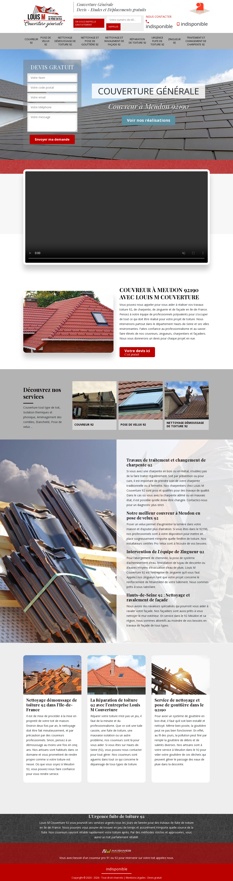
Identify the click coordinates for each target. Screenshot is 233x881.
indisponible (159, 24)
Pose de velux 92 (46, 41)
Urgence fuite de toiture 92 (157, 41)
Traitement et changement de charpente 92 (195, 41)
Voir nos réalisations (148, 120)
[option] (94, 406)
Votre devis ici (137, 352)
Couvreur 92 (31, 40)
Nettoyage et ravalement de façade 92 (114, 41)
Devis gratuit (154, 877)
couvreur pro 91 (99, 858)
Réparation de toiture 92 (137, 40)
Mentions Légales (135, 877)
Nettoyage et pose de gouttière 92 (90, 41)
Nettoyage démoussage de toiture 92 (65, 41)
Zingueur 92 (174, 40)
